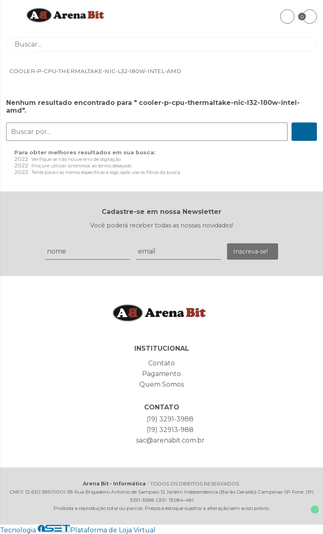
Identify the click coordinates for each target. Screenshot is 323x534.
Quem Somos (161, 384)
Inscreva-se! (250, 251)
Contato (161, 363)
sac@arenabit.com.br (170, 440)
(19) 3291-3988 (170, 419)
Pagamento (161, 374)
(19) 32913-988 (170, 430)
